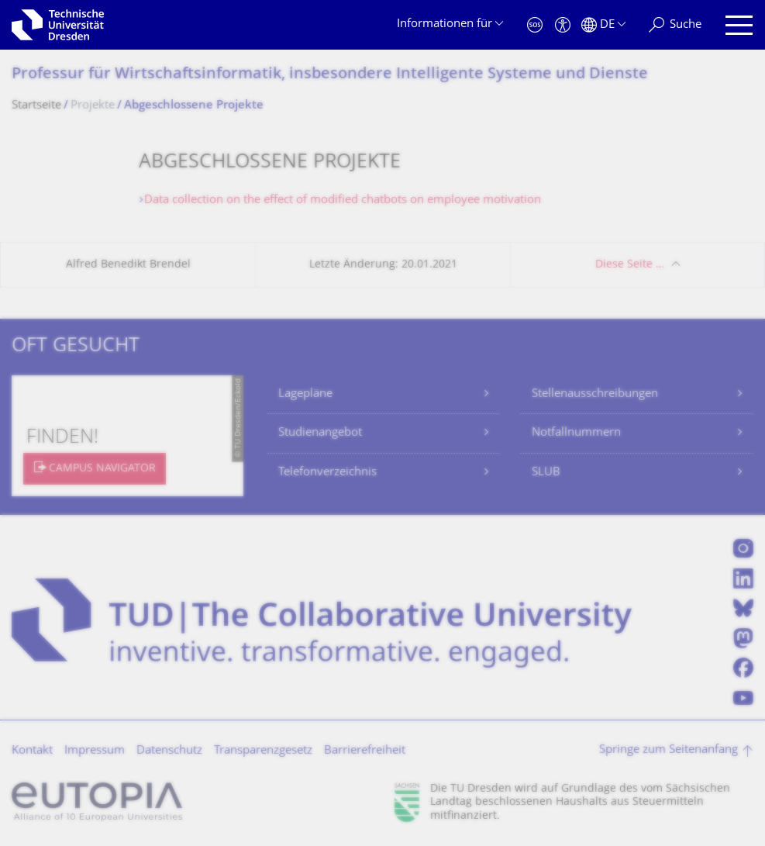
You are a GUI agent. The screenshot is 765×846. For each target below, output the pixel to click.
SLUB (546, 472)
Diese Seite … (629, 265)
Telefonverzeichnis (327, 472)
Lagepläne (305, 394)
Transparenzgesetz (263, 751)
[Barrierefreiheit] (562, 25)
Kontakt (32, 751)
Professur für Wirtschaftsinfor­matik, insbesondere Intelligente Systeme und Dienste (330, 74)
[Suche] (675, 25)
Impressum (94, 751)
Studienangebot (320, 433)
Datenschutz (169, 751)
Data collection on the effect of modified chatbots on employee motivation (342, 200)
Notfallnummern (576, 433)
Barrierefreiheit (364, 751)
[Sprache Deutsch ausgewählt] (603, 25)
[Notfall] (534, 25)
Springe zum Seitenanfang (668, 750)
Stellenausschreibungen (595, 394)
